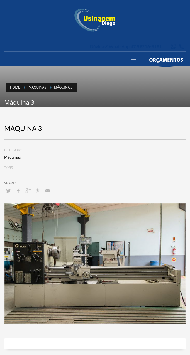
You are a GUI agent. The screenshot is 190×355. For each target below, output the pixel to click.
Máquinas (12, 157)
